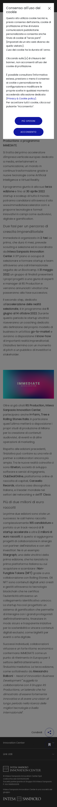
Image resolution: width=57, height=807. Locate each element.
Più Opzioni (28, 120)
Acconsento (28, 131)
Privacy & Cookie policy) (21, 98)
